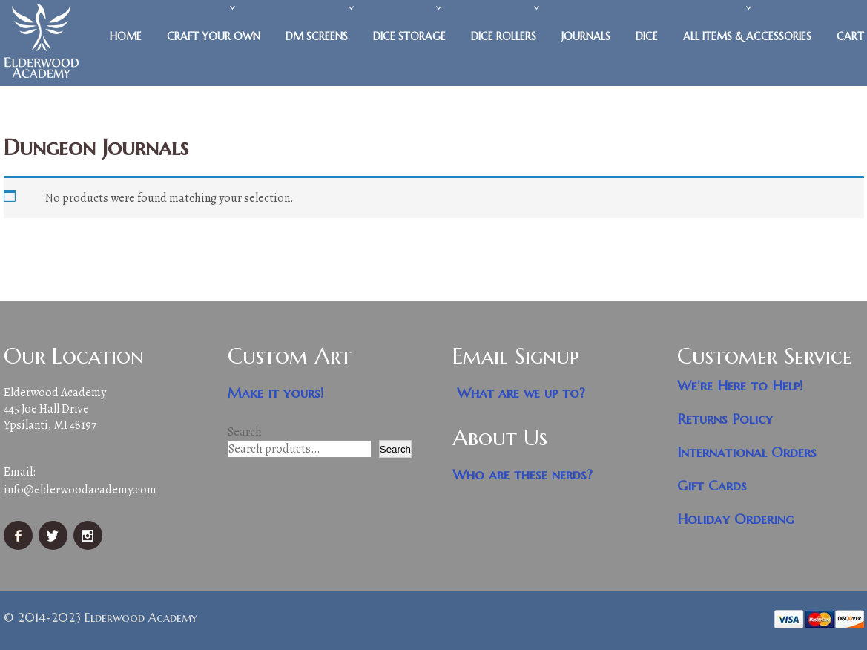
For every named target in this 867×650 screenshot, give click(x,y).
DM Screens (317, 36)
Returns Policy (725, 418)
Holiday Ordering (735, 519)
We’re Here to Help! (740, 385)
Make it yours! (276, 392)
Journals (585, 36)
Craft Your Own (213, 36)
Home (126, 36)
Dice (647, 36)
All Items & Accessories (747, 36)
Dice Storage (409, 36)
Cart (850, 36)
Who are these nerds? (522, 474)
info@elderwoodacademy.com (80, 490)
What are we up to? (521, 392)
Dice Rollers (503, 36)
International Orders (747, 452)
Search (245, 432)
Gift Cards (712, 485)
